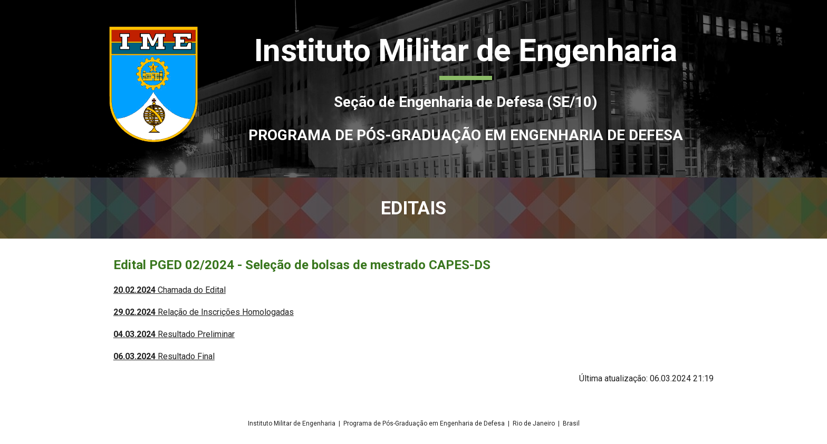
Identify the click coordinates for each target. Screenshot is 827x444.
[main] (465, 88)
